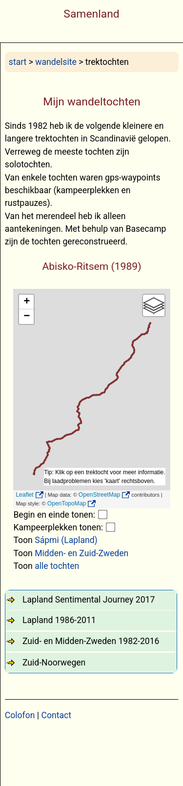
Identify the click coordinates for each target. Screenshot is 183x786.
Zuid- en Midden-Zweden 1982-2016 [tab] (90, 641)
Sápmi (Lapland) (66, 540)
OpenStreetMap (99, 494)
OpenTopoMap (66, 503)
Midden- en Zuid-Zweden (81, 553)
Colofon (20, 715)
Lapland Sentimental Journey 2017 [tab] (88, 600)
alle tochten (57, 566)
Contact (56, 715)
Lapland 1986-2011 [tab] (59, 620)
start (18, 62)
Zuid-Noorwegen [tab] (53, 662)
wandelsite (55, 62)
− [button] (26, 316)
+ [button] (26, 302)
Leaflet (24, 494)
